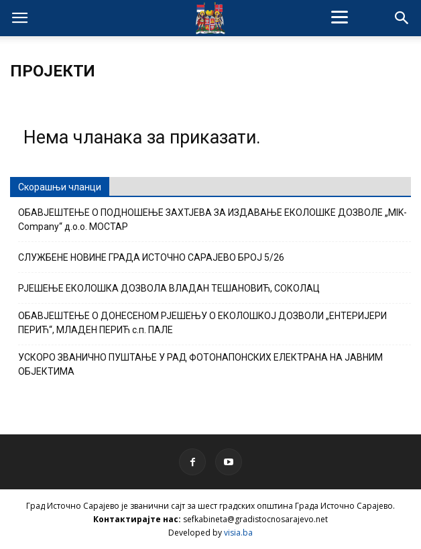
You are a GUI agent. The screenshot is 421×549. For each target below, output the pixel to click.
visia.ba (238, 532)
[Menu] (339, 17)
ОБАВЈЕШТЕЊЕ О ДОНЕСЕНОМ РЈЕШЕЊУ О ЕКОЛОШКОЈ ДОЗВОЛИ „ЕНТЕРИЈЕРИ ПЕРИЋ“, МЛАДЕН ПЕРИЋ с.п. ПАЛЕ (202, 322)
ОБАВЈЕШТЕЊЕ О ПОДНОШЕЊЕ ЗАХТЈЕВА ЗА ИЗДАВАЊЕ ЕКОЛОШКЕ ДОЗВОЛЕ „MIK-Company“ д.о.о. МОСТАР (212, 219)
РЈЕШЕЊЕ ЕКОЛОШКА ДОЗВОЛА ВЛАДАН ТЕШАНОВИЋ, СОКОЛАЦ (169, 288)
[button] (402, 18)
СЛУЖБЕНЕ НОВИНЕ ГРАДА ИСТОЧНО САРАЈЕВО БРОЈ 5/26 (151, 257)
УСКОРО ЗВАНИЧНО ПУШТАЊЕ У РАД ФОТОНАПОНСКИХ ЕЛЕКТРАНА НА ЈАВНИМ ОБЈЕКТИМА (200, 364)
